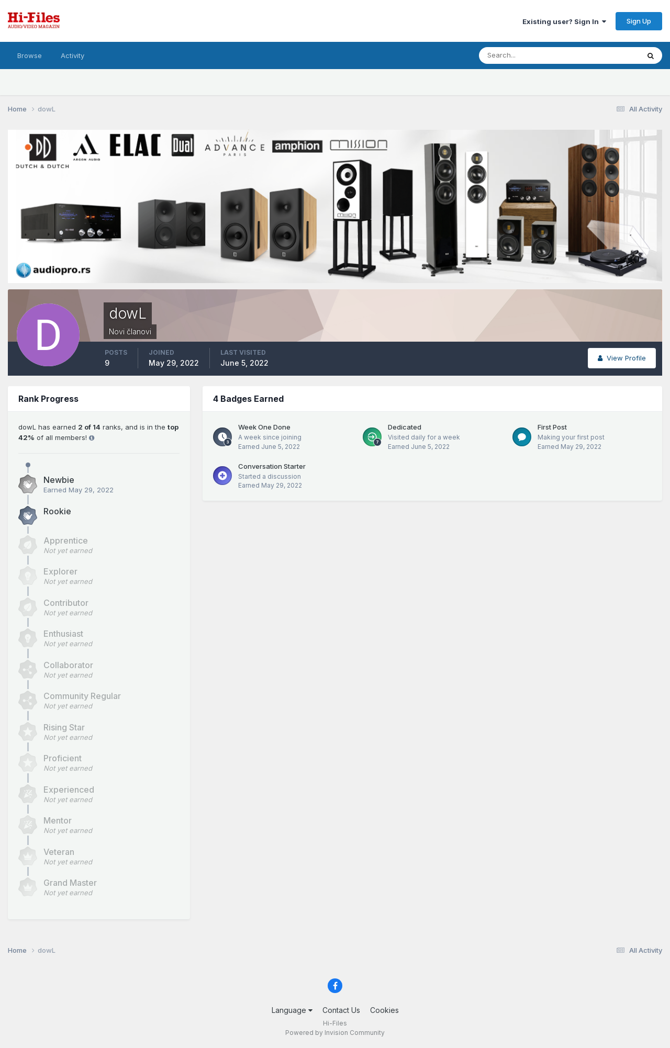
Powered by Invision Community (335, 1032)
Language (292, 1010)
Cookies (384, 1010)
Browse (29, 55)
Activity (72, 55)
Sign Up (639, 21)
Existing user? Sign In (564, 21)
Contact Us (341, 1010)
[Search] (525, 55)
